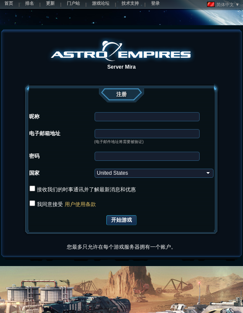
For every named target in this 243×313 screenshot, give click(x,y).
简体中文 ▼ (223, 4)
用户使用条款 (80, 204)
